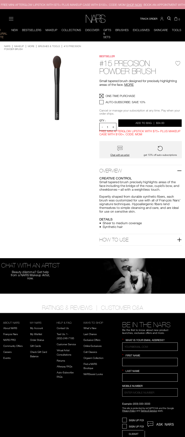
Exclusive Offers (92, 339)
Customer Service (66, 344)
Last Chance (90, 334)
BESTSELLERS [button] (31, 30)
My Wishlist (36, 334)
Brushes (122, 30)
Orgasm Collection (93, 358)
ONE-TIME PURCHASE (120, 95)
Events (7, 358)
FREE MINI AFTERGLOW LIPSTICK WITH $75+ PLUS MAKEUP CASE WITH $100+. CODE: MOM (71, 4)
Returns (61, 360)
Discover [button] (92, 30)
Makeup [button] (51, 30)
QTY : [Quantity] (102, 120)
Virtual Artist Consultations (64, 352)
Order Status (37, 339)
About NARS (10, 328)
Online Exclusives (93, 345)
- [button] (102, 127)
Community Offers (13, 345)
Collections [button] (71, 30)
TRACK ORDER (148, 18)
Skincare (161, 30)
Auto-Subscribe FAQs (65, 374)
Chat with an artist (120, 155)
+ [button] (113, 127)
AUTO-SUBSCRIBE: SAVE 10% (125, 102)
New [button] (14, 30)
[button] (162, 19)
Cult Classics (90, 351)
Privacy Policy (129, 410)
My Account (36, 328)
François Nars (10, 334)
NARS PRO (9, 339)
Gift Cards (35, 345)
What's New (90, 328)
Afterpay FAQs (64, 366)
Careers (7, 351)
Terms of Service (149, 410)
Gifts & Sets (107, 33)
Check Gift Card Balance (38, 354)
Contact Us (63, 328)
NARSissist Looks (93, 374)
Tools (176, 30)
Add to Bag (150, 123)
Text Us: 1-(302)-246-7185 (65, 336)
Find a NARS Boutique (90, 366)
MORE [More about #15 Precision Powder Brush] (129, 84)
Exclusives (141, 30)
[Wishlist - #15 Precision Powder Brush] (178, 65)
